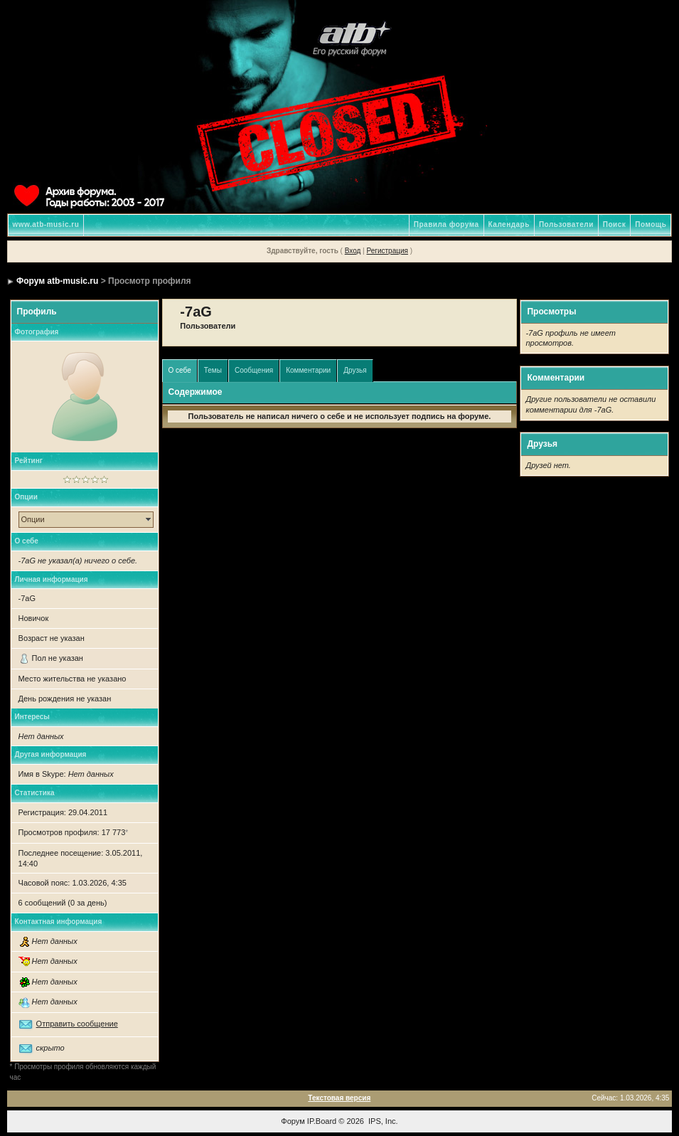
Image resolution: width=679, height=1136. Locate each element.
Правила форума (446, 224)
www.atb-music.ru (46, 224)
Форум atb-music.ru (57, 281)
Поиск (614, 224)
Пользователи (566, 224)
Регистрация (386, 251)
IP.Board (321, 1121)
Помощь (650, 224)
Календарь (509, 224)
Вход (353, 251)
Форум (292, 1121)
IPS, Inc (382, 1121)
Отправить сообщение (77, 1023)
